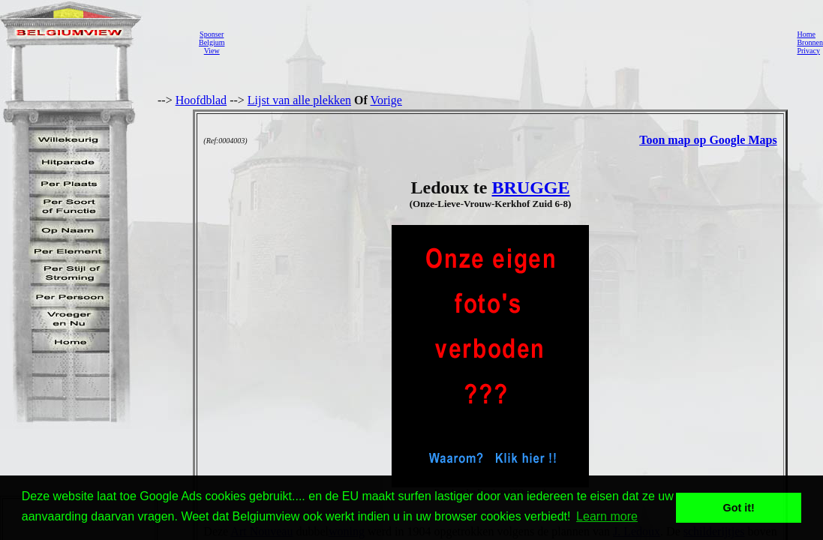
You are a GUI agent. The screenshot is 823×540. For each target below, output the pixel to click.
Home (806, 34)
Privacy (808, 50)
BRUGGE (530, 187)
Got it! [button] (739, 508)
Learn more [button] (607, 516)
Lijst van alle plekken (299, 100)
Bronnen (809, 42)
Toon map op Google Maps (707, 140)
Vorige (386, 100)
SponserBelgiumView (211, 42)
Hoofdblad (201, 100)
